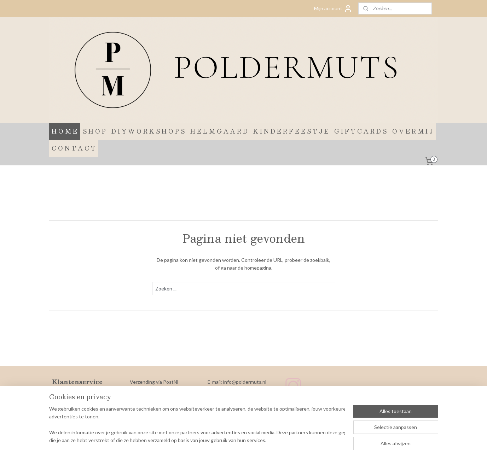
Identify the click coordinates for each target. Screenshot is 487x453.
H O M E (64, 131)
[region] (197, 425)
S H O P (94, 131)
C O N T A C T (73, 148)
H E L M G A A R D (219, 131)
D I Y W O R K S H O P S (148, 131)
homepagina (257, 268)
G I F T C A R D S (360, 131)
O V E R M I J (412, 131)
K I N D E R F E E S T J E (291, 131)
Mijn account (333, 8)
